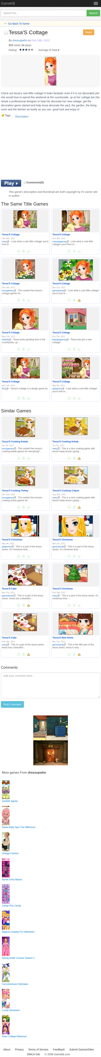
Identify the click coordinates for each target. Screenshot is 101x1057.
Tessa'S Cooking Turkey (15, 490)
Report (88, 32)
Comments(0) (33, 182)
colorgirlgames (61, 241)
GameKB (8, 3)
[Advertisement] (33, 149)
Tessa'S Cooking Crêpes (66, 490)
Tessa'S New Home (63, 637)
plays (28, 45)
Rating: (13, 50)
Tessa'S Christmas (12, 539)
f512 (5, 388)
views (17, 45)
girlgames (58, 388)
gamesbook (59, 290)
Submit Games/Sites (81, 1049)
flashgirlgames (61, 339)
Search (93, 13)
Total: (54, 50)
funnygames (9, 290)
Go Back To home (18, 23)
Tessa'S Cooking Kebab (15, 441)
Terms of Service (38, 1049)
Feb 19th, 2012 (41, 40)
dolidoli (6, 339)
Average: (43, 50)
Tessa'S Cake (9, 588)
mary (5, 241)
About (6, 1049)
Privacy (19, 1049)
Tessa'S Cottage (11, 234)
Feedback (59, 1049)
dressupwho (20, 40)
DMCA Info (33, 1054)
